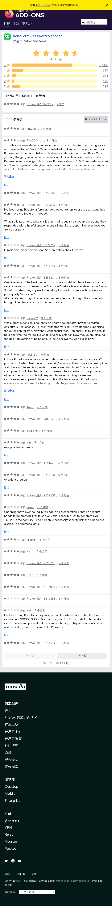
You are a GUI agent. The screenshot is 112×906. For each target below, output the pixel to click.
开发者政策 (13, 739)
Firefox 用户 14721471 (41, 463)
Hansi (30, 551)
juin (29, 442)
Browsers (12, 820)
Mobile (10, 794)
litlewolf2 (32, 318)
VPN (8, 827)
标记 (6, 185)
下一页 (82, 656)
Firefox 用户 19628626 (41, 563)
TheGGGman (35, 140)
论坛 (8, 753)
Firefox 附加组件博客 (21, 717)
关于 (8, 710)
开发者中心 (13, 732)
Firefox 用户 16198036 (41, 586)
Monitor (11, 841)
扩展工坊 (11, 724)
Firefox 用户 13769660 (41, 193)
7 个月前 (42, 551)
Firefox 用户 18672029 (41, 245)
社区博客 (11, 746)
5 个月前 (46, 430)
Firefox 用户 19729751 (41, 495)
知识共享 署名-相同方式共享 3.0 (72, 881)
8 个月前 (64, 586)
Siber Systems (35, 41)
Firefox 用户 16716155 (41, 265)
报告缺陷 (11, 760)
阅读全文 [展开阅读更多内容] (9, 176)
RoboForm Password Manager (37, 36)
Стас (30, 575)
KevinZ (31, 354)
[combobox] (94, 22)
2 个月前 (46, 128)
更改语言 (10, 892)
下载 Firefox (43, 5)
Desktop (11, 786)
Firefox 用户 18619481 (41, 598)
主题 (16, 23)
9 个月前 (64, 643)
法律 (33, 873)
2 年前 (60, 104)
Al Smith (31, 539)
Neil (29, 610)
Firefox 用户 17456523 (41, 418)
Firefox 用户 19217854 (41, 643)
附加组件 (11, 703)
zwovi (30, 507)
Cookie (20, 873)
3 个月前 (52, 140)
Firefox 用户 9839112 (40, 104)
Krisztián (32, 128)
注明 (18, 881)
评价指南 (11, 767)
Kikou (30, 407)
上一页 (29, 656)
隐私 (7, 873)
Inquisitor (32, 430)
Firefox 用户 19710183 (41, 474)
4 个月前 (44, 354)
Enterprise (12, 801)
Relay (9, 834)
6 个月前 (64, 495)
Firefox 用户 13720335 (41, 204)
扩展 (7, 23)
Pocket (10, 848)
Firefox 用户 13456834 (41, 277)
